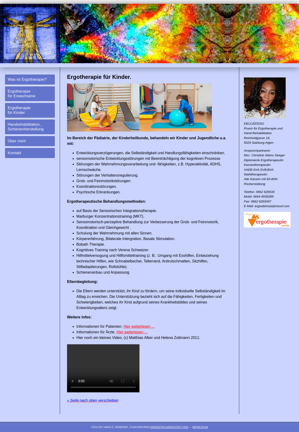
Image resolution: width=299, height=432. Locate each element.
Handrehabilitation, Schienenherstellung (26, 126)
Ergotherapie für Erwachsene (21, 93)
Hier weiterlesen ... (139, 326)
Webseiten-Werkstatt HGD (169, 427)
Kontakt (14, 153)
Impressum (200, 427)
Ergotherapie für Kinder (19, 110)
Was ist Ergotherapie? (27, 79)
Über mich (17, 141)
